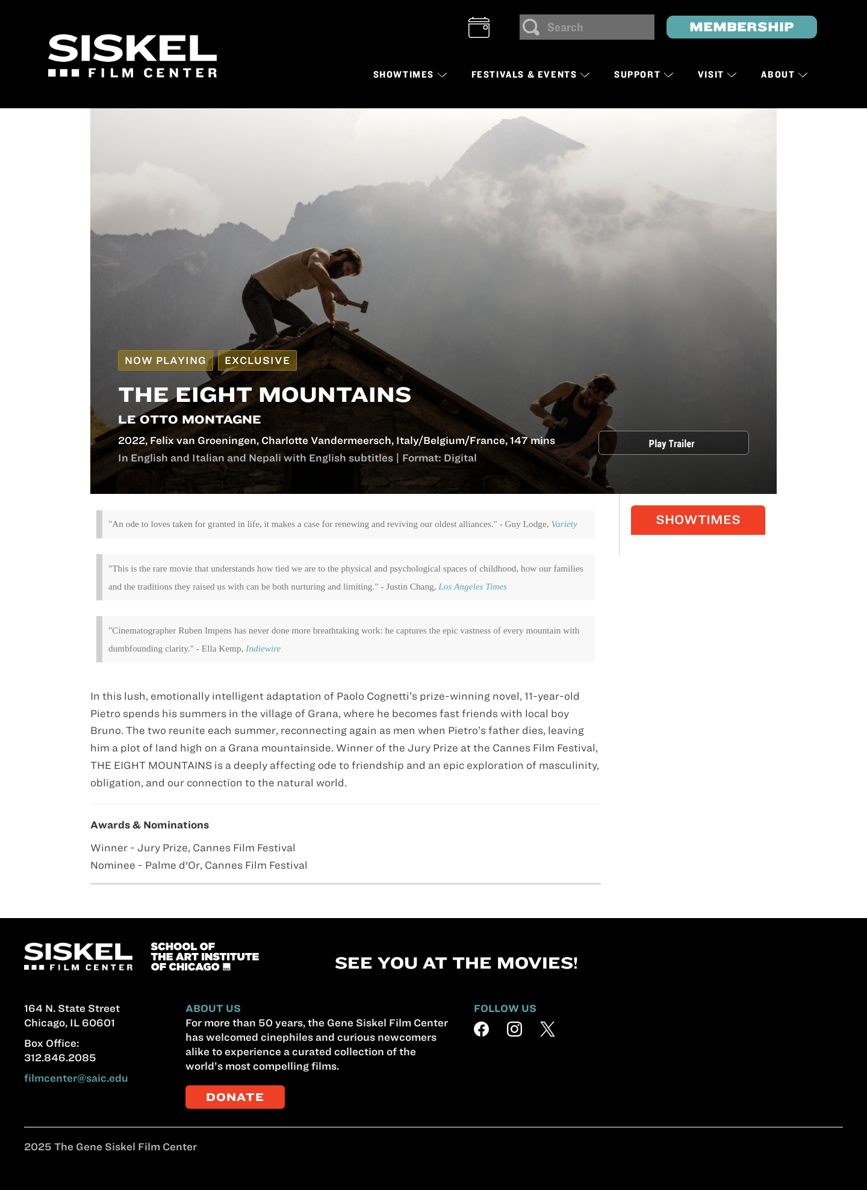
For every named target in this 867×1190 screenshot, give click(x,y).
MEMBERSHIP (741, 26)
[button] (479, 27)
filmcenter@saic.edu (76, 1078)
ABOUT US (213, 1008)
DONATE (235, 1097)
